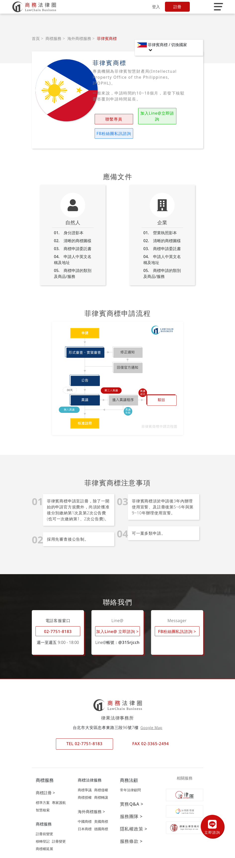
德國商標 (101, 814)
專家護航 (59, 788)
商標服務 (53, 38)
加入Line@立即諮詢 (138, 116)
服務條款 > (131, 827)
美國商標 (101, 807)
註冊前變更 (44, 819)
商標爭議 (85, 775)
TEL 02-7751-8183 (84, 729)
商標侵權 (101, 775)
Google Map (151, 713)
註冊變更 (59, 827)
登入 (156, 6)
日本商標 (85, 814)
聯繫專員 (107, 119)
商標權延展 (44, 834)
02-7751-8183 (58, 617)
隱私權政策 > (133, 814)
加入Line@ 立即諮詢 (117, 617)
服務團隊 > (131, 802)
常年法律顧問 (130, 775)
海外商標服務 (79, 38)
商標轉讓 (101, 783)
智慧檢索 (43, 795)
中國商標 (85, 807)
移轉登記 (43, 827)
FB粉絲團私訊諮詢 (169, 116)
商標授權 (85, 783)
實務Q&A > (132, 789)
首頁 (36, 38)
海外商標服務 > (91, 797)
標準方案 (43, 788)
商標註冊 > (45, 778)
